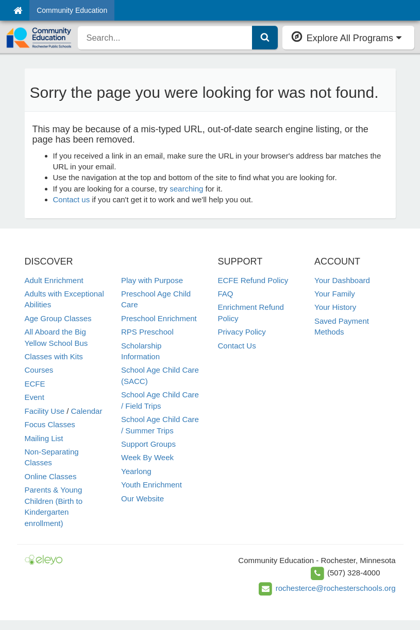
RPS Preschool (147, 331)
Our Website (142, 498)
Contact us (71, 199)
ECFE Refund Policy (253, 280)
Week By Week (147, 457)
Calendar (87, 411)
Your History (335, 307)
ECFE (35, 383)
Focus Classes (50, 424)
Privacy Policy (242, 331)
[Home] (17, 10)
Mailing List (44, 438)
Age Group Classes (58, 318)
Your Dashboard (342, 280)
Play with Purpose (152, 280)
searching (186, 188)
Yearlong (136, 471)
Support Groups (148, 444)
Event (34, 397)
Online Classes (51, 476)
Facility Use (45, 411)
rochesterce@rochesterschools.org (336, 588)
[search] (165, 37)
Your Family (334, 293)
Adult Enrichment (54, 280)
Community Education (72, 10)
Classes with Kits (54, 356)
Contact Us (237, 345)
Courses (39, 369)
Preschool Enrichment (159, 318)
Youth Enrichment (151, 484)
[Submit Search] (265, 37)
